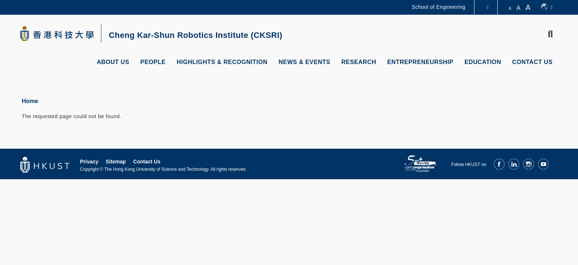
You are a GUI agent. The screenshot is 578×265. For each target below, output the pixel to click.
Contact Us (532, 62)
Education (482, 62)
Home (30, 101)
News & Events (304, 62)
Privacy (89, 162)
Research (358, 62)
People (153, 62)
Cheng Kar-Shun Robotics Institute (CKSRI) (195, 35)
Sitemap (116, 162)
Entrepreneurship (420, 62)
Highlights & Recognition (222, 62)
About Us (113, 62)
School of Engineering (438, 7)
